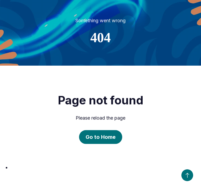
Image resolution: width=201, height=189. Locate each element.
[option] (105, 167)
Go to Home (101, 137)
